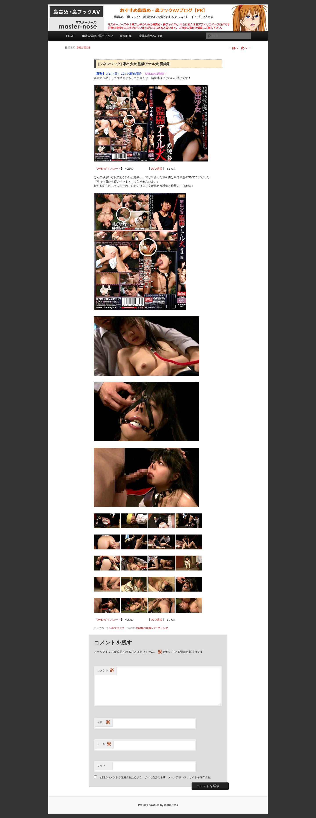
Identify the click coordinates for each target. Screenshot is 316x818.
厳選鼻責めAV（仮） (151, 36)
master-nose (143, 628)
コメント (105, 670)
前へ (233, 48)
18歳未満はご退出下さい (97, 36)
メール (104, 744)
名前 (103, 722)
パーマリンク (160, 628)
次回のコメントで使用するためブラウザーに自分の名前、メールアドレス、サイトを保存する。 (156, 777)
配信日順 (126, 36)
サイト (101, 765)
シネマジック (116, 628)
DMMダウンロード (109, 168)
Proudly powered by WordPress (158, 805)
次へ (246, 48)
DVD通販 (156, 168)
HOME (70, 36)
